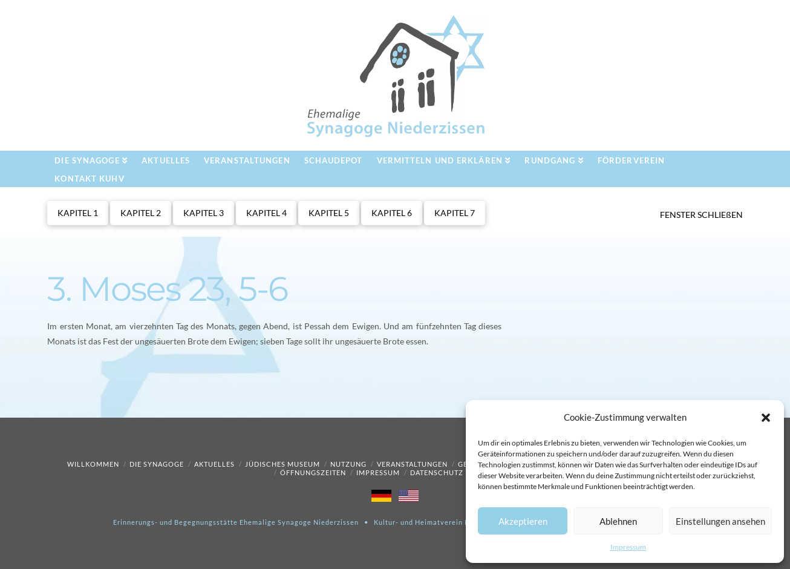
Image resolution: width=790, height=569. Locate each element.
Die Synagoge (156, 464)
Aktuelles (214, 464)
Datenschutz (436, 472)
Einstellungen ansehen (720, 521)
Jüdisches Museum (282, 464)
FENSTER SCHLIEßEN (701, 214)
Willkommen (93, 464)
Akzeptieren (522, 521)
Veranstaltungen (412, 464)
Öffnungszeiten (313, 472)
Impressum (628, 546)
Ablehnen (618, 521)
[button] (766, 418)
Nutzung (348, 464)
